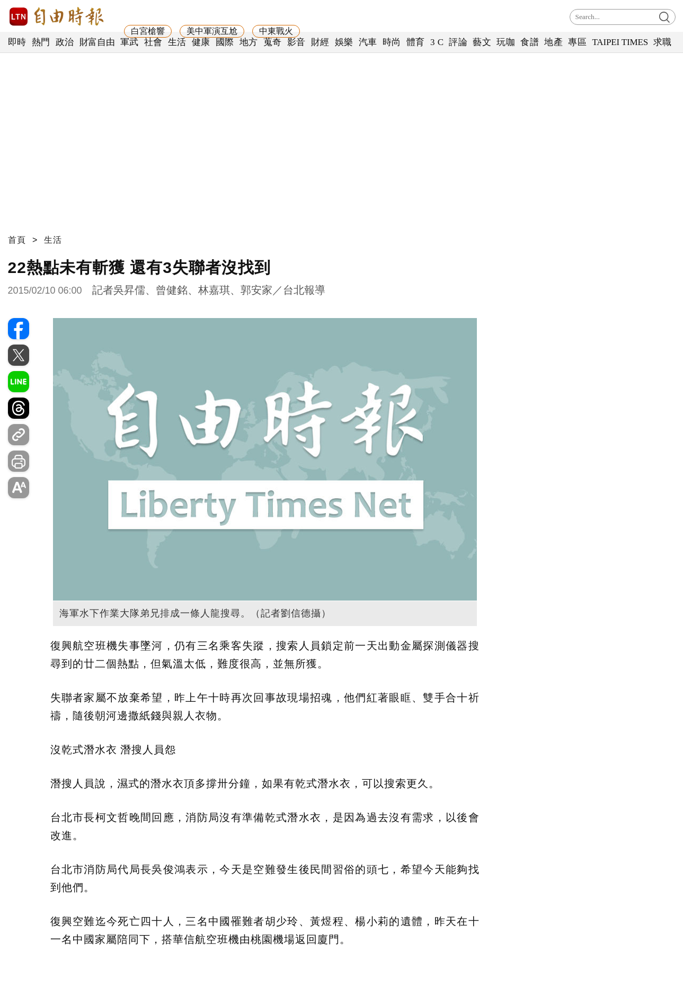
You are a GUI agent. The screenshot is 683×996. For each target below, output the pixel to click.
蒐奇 (272, 42)
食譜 (529, 42)
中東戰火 (276, 31)
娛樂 (344, 42)
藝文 (482, 42)
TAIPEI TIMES (619, 42)
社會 (153, 42)
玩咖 (505, 42)
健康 (201, 42)
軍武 (129, 42)
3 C (437, 42)
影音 (296, 42)
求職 (662, 42)
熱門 (41, 42)
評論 (458, 42)
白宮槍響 (148, 31)
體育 (415, 42)
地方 (249, 42)
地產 (553, 42)
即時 (17, 42)
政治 (65, 42)
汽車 (368, 42)
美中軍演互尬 (212, 31)
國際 (225, 42)
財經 (320, 42)
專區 (577, 42)
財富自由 (97, 42)
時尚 (392, 42)
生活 (177, 42)
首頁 (17, 239)
